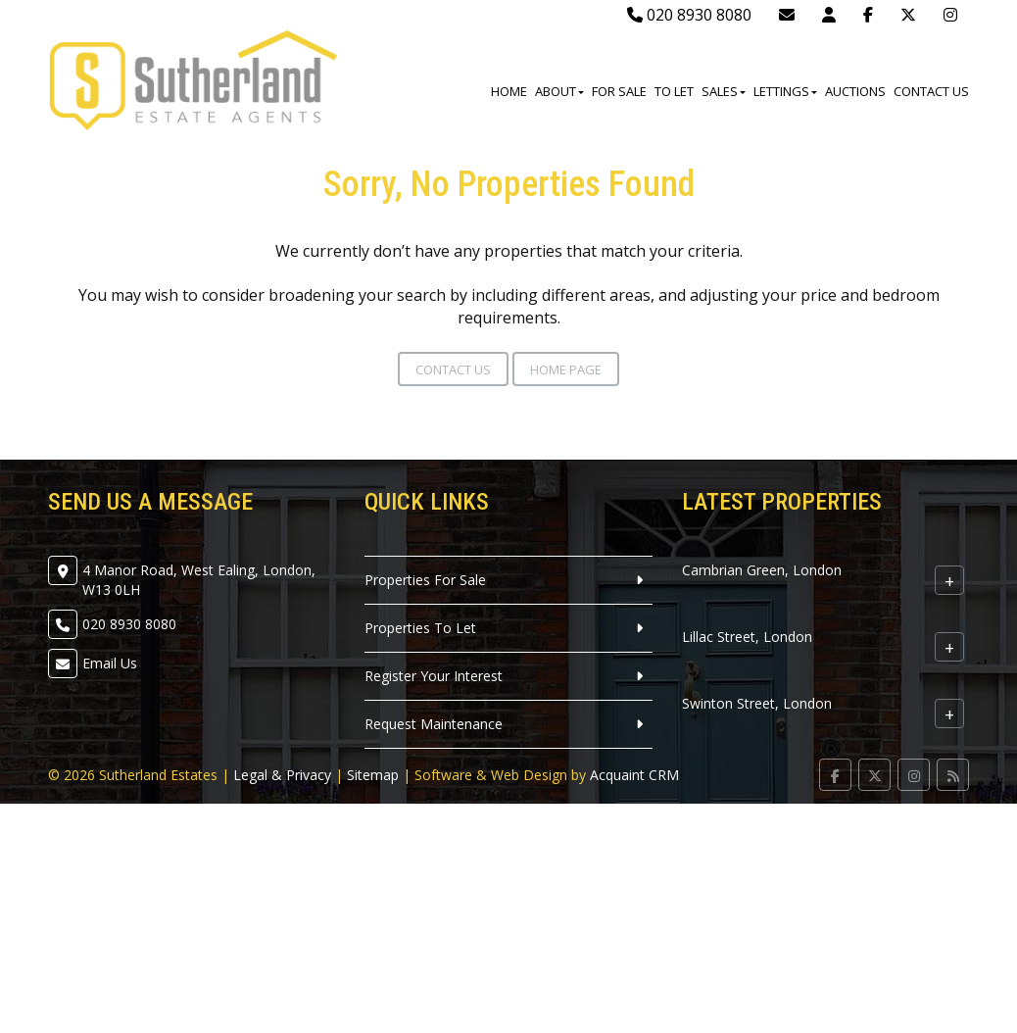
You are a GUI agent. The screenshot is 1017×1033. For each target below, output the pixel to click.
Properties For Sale (425, 579)
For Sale (619, 91)
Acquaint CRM (634, 774)
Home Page (566, 369)
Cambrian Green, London (762, 570)
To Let (674, 91)
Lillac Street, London (747, 636)
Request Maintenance (433, 723)
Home (509, 91)
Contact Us (931, 91)
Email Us (109, 663)
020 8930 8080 (689, 14)
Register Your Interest (433, 675)
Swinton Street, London (757, 703)
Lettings (785, 91)
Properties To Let (420, 627)
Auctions (855, 91)
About (559, 91)
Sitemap (373, 774)
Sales (724, 91)
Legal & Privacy (282, 774)
